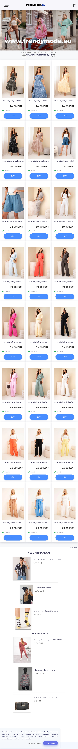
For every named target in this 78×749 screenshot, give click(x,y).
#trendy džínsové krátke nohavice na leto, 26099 (65, 161)
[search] (75, 5)
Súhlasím (50, 743)
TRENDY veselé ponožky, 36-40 (46, 611)
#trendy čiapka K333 (43, 587)
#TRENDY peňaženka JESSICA (45, 698)
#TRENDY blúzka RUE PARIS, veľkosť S (48, 560)
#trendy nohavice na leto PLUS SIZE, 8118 (13, 462)
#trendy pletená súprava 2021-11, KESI (48, 640)
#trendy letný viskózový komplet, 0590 (39, 221)
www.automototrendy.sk (39, 55)
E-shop (7, 5)
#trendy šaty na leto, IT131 (13, 101)
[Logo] (35, 5)
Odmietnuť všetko (34, 743)
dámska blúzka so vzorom (45, 670)
